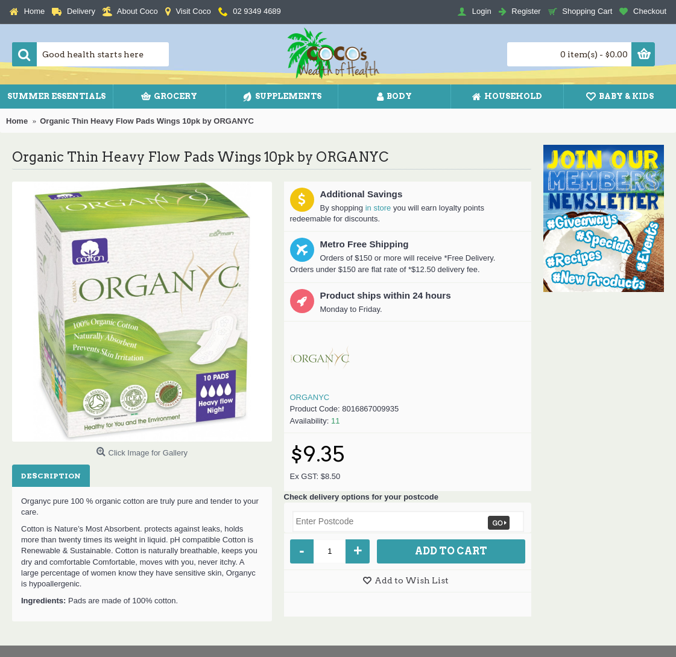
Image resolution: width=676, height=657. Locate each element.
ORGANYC (310, 397)
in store (378, 207)
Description (51, 475)
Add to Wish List (411, 580)
